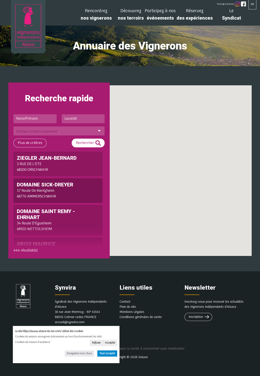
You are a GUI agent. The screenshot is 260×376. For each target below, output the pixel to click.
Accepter (110, 342)
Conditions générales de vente (141, 317)
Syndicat (231, 16)
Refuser (96, 342)
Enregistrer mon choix (79, 353)
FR (252, 4)
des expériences (195, 16)
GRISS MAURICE (36, 244)
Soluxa (143, 357)
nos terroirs (131, 16)
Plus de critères (30, 143)
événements (160, 16)
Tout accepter (107, 353)
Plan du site (128, 307)
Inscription (196, 317)
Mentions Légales (132, 312)
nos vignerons (96, 16)
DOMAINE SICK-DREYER (45, 185)
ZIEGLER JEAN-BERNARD (47, 158)
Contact (125, 301)
